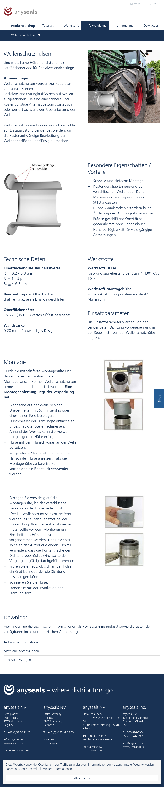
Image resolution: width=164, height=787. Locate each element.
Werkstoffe (71, 25)
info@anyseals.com (133, 743)
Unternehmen (125, 25)
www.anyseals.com (133, 746)
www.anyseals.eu (13, 743)
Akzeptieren (82, 778)
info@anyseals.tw (92, 746)
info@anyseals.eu (13, 739)
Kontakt (135, 4)
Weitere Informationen (57, 769)
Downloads (151, 25)
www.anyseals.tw (92, 750)
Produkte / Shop (23, 26)
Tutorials (48, 25)
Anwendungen (98, 25)
